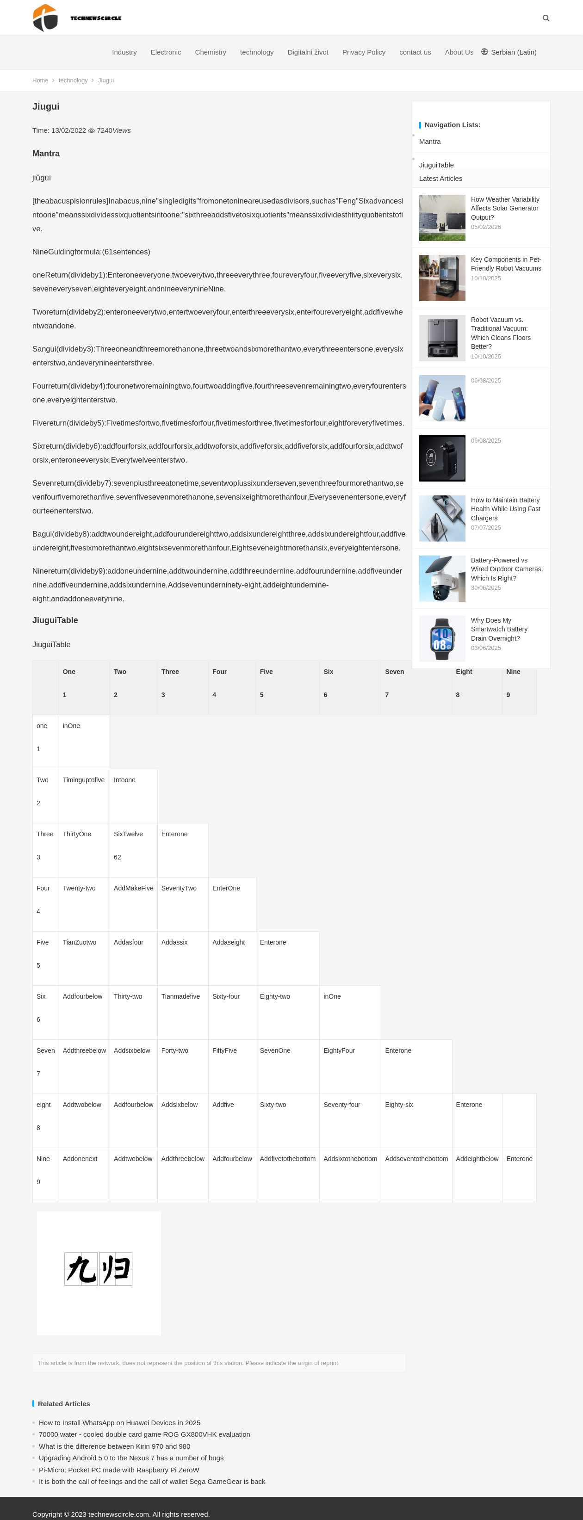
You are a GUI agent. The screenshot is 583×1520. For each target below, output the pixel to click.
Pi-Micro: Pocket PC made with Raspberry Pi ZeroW (119, 1470)
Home (40, 80)
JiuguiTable (436, 165)
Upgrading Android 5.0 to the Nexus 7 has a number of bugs (131, 1458)
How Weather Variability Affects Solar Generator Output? (505, 208)
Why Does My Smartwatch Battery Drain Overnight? (499, 629)
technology (257, 52)
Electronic (166, 52)
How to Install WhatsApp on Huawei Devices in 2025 (119, 1423)
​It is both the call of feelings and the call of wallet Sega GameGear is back (152, 1481)
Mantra (430, 141)
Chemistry (211, 52)
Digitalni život (308, 52)
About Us (459, 52)
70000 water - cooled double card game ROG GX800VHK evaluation (144, 1434)
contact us (415, 52)
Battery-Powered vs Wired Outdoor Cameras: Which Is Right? (507, 569)
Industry (124, 52)
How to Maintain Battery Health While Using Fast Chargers (505, 509)
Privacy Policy (363, 52)
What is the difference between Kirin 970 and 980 (114, 1446)
